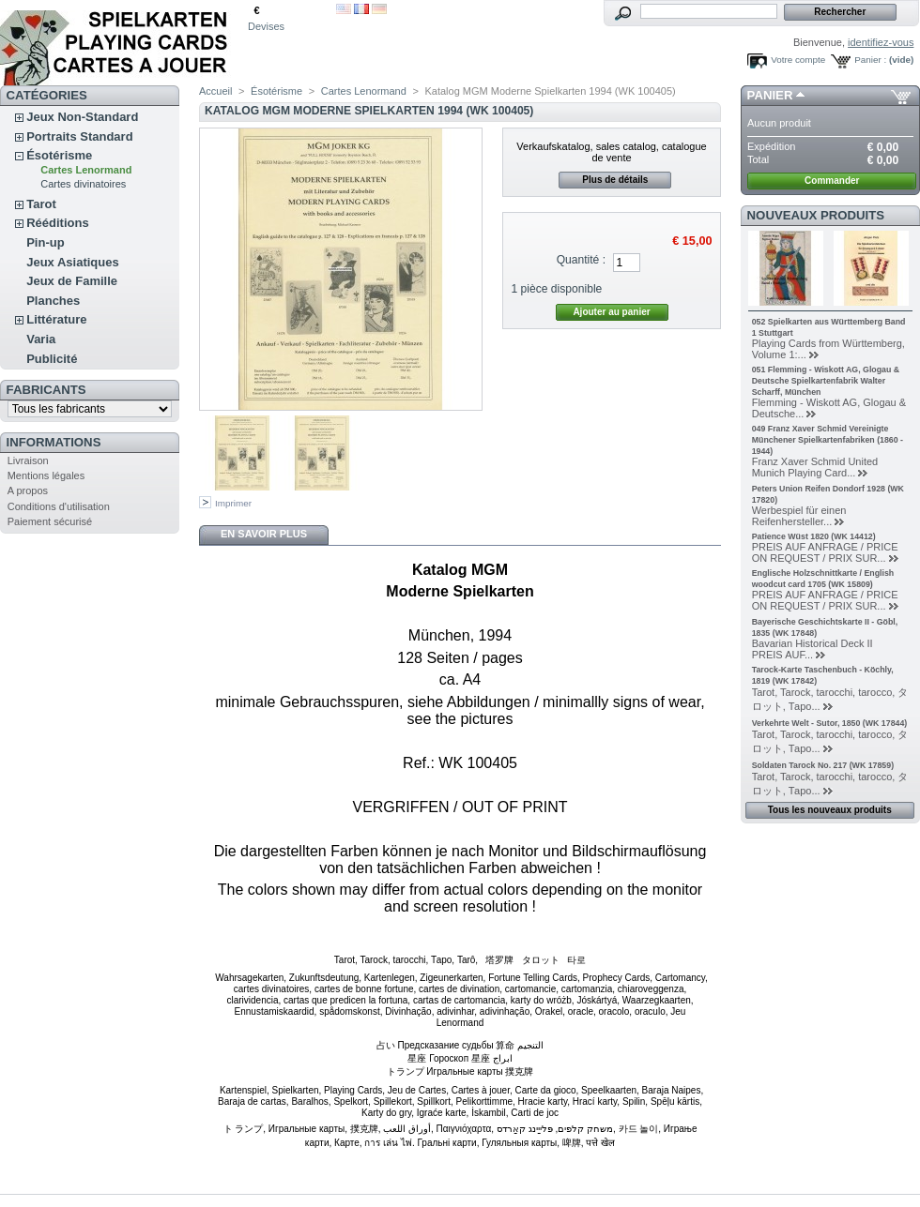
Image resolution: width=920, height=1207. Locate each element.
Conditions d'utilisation (59, 506)
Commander (832, 180)
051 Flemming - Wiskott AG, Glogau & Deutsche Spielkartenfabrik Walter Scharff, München (825, 381)
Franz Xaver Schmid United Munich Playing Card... (815, 467)
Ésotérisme (59, 155)
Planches (53, 301)
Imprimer (233, 503)
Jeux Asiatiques (72, 262)
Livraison (28, 460)
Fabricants (46, 390)
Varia (40, 339)
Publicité (51, 359)
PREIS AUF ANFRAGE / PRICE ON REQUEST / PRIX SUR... (825, 552)
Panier (770, 95)
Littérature (56, 319)
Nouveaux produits (816, 215)
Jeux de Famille (71, 281)
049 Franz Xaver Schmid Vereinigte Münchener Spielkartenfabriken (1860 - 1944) (827, 440)
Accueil (215, 91)
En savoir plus (264, 533)
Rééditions (57, 223)
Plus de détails (615, 179)
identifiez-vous (880, 42)
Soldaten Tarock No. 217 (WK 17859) (823, 765)
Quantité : (581, 259)
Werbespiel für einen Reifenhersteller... (799, 516)
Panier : (870, 59)
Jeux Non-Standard (82, 117)
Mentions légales (46, 475)
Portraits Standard (79, 136)
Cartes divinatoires (83, 183)
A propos (28, 490)
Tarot (41, 204)
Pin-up (45, 242)
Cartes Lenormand (85, 169)
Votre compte (798, 59)
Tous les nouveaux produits (830, 810)
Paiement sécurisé (50, 521)
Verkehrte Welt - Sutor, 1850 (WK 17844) (830, 723)
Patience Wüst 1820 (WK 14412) (814, 536)
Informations (54, 442)
